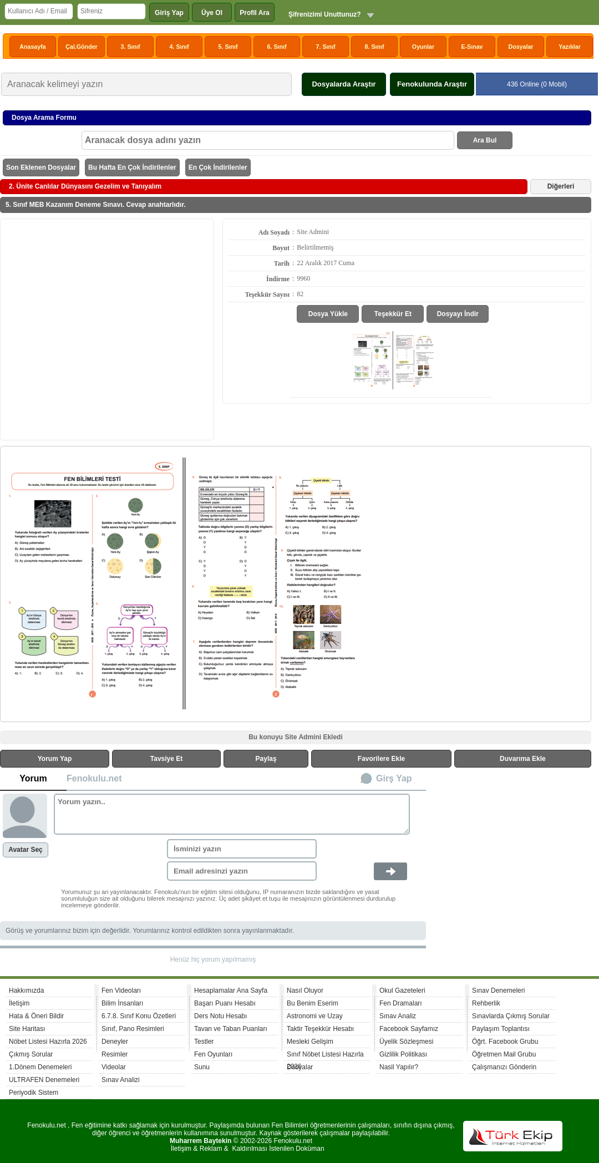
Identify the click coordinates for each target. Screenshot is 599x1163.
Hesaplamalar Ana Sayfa (230, 990)
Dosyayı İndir (458, 314)
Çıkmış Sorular (31, 1054)
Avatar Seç (25, 850)
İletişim (19, 1003)
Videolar (113, 1067)
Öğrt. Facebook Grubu (505, 1041)
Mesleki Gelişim (310, 1041)
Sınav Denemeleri (498, 990)
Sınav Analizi (120, 1080)
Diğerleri (561, 186)
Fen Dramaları (400, 1003)
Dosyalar (520, 46)
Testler (204, 1041)
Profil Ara (255, 13)
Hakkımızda (26, 990)
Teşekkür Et (393, 314)
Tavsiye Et (166, 759)
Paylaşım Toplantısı (501, 1029)
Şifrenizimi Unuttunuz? (324, 14)
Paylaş (266, 759)
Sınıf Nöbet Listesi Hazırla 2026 (325, 1055)
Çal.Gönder (81, 46)
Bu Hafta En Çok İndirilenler (132, 167)
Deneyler (114, 1041)
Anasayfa (32, 46)
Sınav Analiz (397, 1016)
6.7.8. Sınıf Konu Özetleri (138, 1016)
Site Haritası (27, 1029)
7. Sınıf (326, 46)
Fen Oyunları (213, 1054)
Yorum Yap (55, 759)
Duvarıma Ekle (523, 759)
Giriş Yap (169, 13)
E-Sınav (472, 46)
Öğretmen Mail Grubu (504, 1054)
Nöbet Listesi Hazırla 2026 (48, 1041)
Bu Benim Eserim (312, 1003)
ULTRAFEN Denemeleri (44, 1080)
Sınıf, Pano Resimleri (132, 1029)
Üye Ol (211, 13)
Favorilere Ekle (381, 759)
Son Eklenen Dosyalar (41, 167)
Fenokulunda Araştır (432, 84)
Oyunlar (423, 46)
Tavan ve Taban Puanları (230, 1029)
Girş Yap (394, 778)
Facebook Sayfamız (408, 1029)
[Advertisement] (104, 329)
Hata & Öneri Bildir (36, 1016)
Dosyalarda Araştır (343, 84)
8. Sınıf (374, 46)
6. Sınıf (277, 46)
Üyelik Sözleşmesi (406, 1041)
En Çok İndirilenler (218, 167)
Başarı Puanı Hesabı (225, 1003)
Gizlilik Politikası (403, 1054)
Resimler (114, 1054)
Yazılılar (570, 46)
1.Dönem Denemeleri (40, 1067)
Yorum (33, 778)
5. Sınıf (228, 46)
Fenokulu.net (94, 778)
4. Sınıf (179, 46)
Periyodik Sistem (33, 1092)
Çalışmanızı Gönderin (504, 1067)
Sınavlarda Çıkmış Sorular (511, 1016)
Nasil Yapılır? (398, 1067)
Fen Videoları (121, 990)
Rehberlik (486, 1003)
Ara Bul (485, 140)
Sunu (202, 1067)
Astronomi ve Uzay (315, 1016)
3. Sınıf (130, 46)
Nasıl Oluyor (305, 990)
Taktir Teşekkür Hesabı (320, 1029)
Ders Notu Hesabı (220, 1016)
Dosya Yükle (328, 314)
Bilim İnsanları (122, 1003)
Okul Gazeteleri (402, 990)
